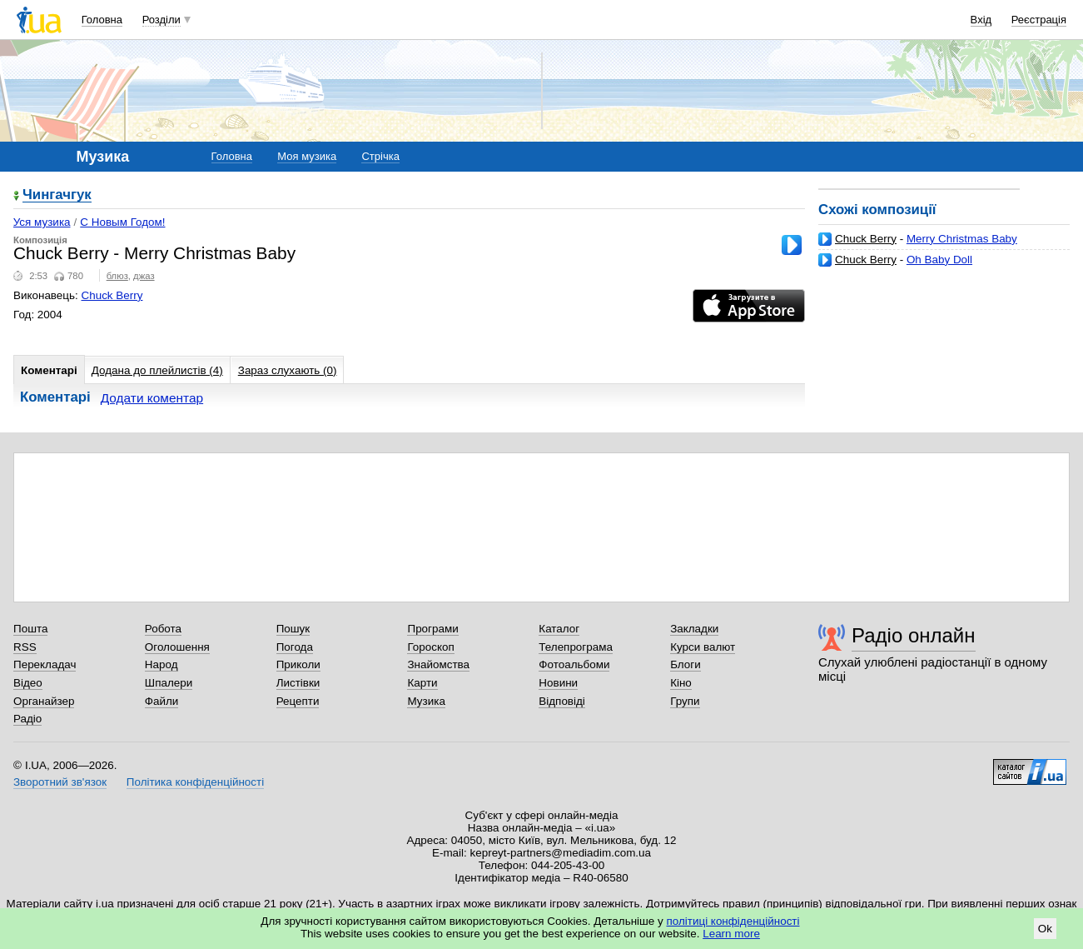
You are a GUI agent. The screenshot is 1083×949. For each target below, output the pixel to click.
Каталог (559, 628)
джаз (143, 276)
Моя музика (306, 156)
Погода (294, 647)
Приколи (298, 664)
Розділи (161, 19)
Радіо (27, 718)
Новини (558, 683)
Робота (163, 628)
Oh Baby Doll (939, 259)
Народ (161, 664)
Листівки (298, 683)
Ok (1045, 928)
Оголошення (177, 647)
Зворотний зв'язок (60, 782)
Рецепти (298, 701)
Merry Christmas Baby (962, 238)
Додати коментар (152, 398)
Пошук (293, 628)
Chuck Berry (866, 238)
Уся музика (42, 222)
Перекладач (44, 664)
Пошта (30, 628)
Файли (162, 701)
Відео (27, 683)
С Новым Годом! (122, 222)
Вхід (981, 19)
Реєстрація (1038, 19)
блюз (117, 276)
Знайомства (438, 664)
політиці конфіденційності (733, 921)
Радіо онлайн (914, 635)
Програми (432, 628)
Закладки (694, 628)
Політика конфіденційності (195, 782)
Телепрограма (576, 647)
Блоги (685, 664)
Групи (684, 701)
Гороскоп (430, 647)
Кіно (681, 683)
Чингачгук (57, 195)
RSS (25, 647)
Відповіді (562, 701)
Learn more (731, 933)
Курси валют (702, 647)
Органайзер (43, 701)
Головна (102, 19)
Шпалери (168, 683)
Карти (422, 683)
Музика (426, 701)
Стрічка (380, 156)
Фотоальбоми (574, 664)
